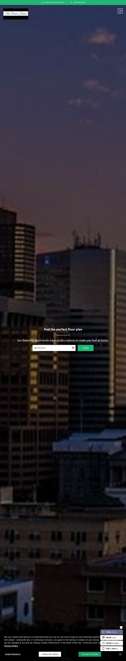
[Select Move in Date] (51, 348)
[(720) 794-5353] (78, 2)
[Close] (120, 654)
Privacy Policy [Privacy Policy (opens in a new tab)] (11, 646)
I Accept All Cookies (89, 654)
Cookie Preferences (12, 654)
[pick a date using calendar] (73, 348)
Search (86, 348)
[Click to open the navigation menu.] (120, 10)
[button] (53, 2)
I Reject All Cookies (50, 654)
